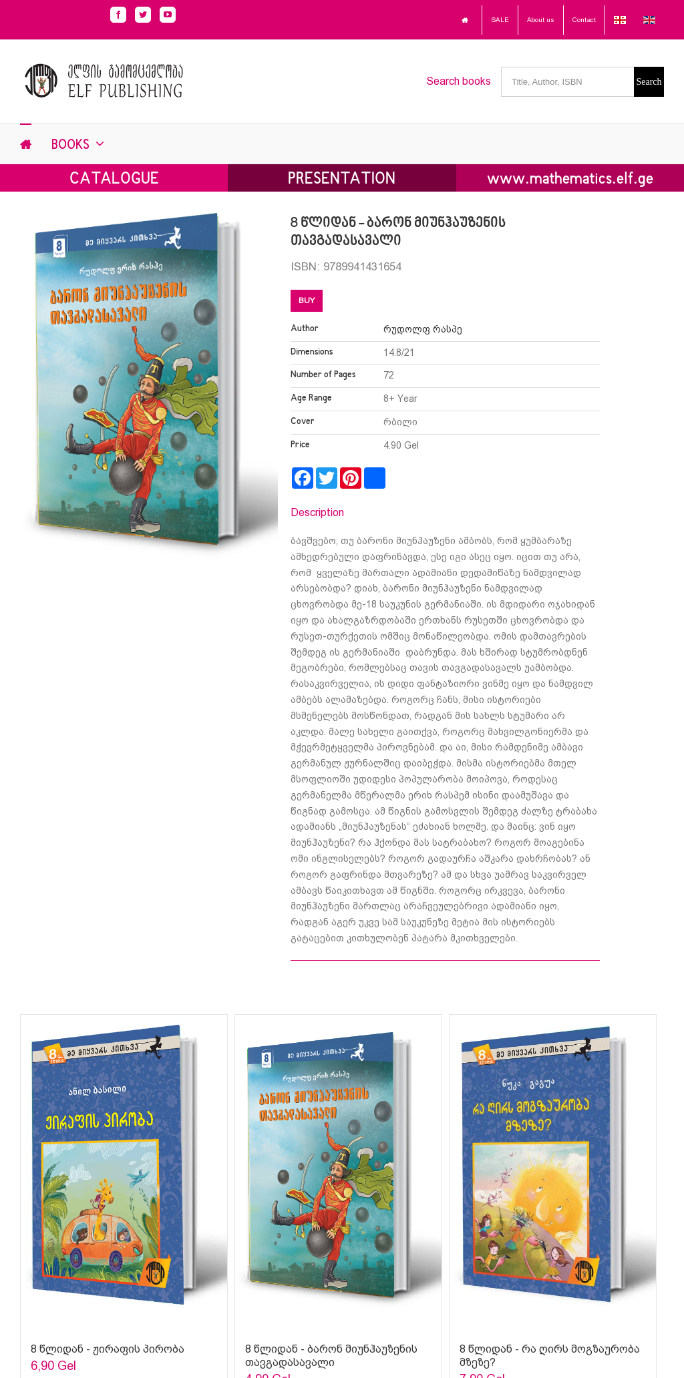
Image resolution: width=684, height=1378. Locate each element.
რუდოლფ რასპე (422, 329)
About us (540, 19)
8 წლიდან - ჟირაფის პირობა (107, 1349)
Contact (584, 19)
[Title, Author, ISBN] (567, 82)
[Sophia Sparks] (124, 1172)
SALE (500, 19)
